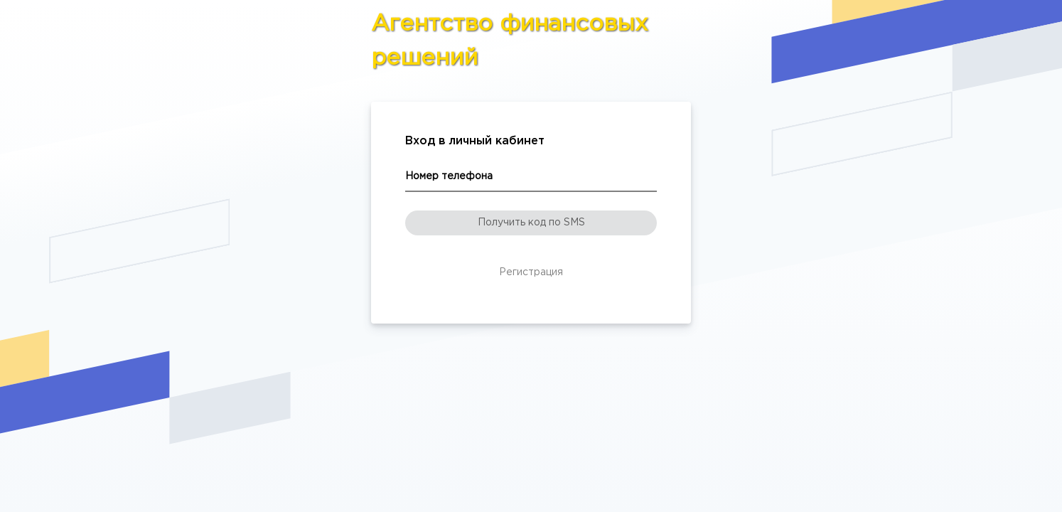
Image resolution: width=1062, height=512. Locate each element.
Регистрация (531, 272)
